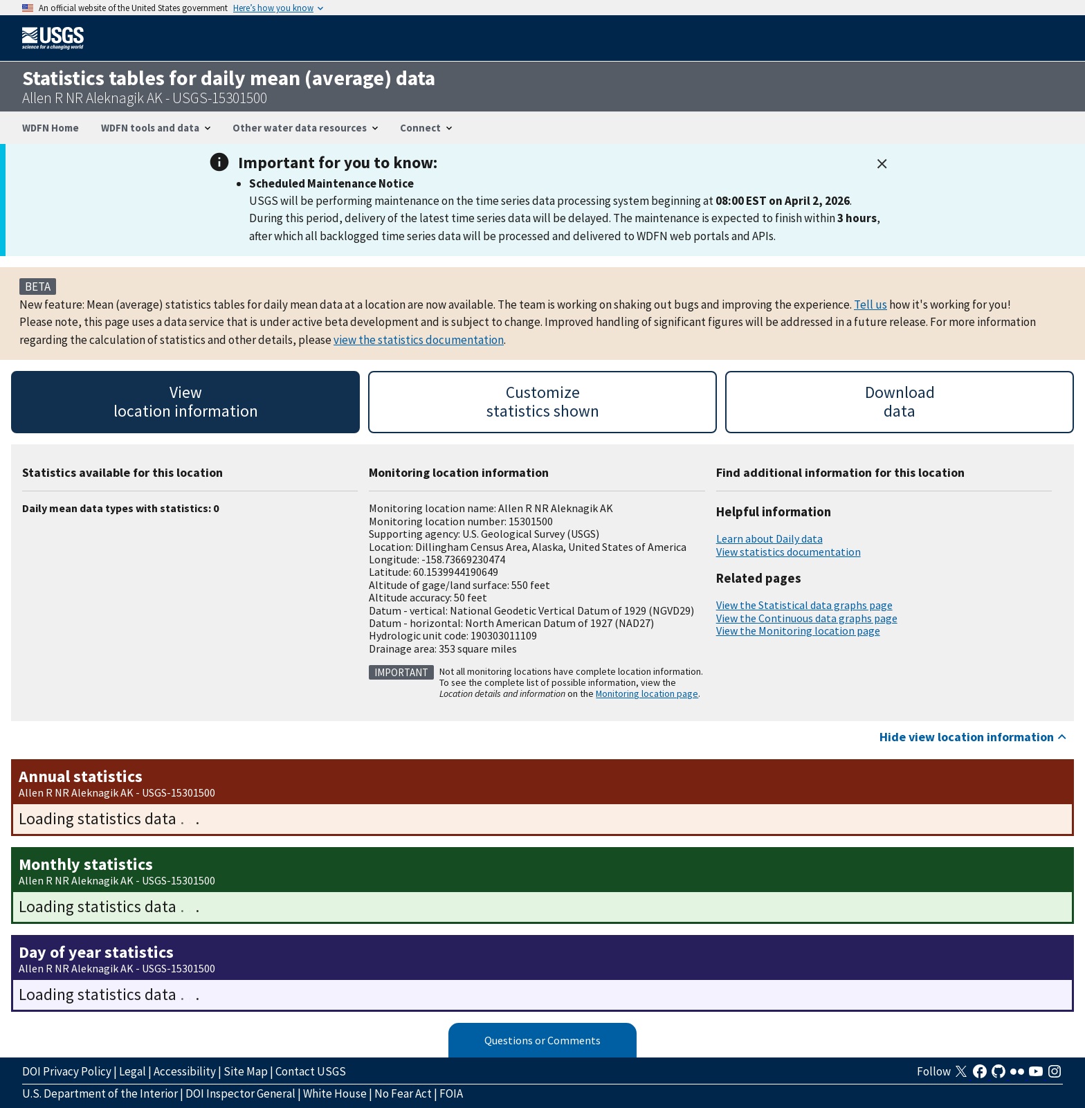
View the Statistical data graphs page (804, 605)
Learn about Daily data (769, 538)
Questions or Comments (542, 1040)
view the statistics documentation (419, 339)
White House (335, 1093)
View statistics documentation (788, 551)
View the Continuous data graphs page (806, 618)
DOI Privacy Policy (66, 1071)
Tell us (870, 304)
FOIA (451, 1093)
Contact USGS (310, 1071)
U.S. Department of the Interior (100, 1093)
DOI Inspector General (240, 1093)
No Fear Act (403, 1093)
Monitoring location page (647, 693)
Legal (132, 1071)
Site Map (246, 1071)
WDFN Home (50, 127)
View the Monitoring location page (798, 630)
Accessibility (185, 1071)
